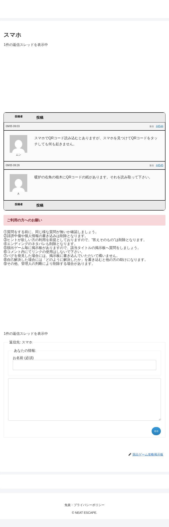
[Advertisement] (84, 81)
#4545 (159, 165)
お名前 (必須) (23, 358)
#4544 (159, 126)
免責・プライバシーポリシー (84, 513)
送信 (156, 439)
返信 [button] (151, 126)
